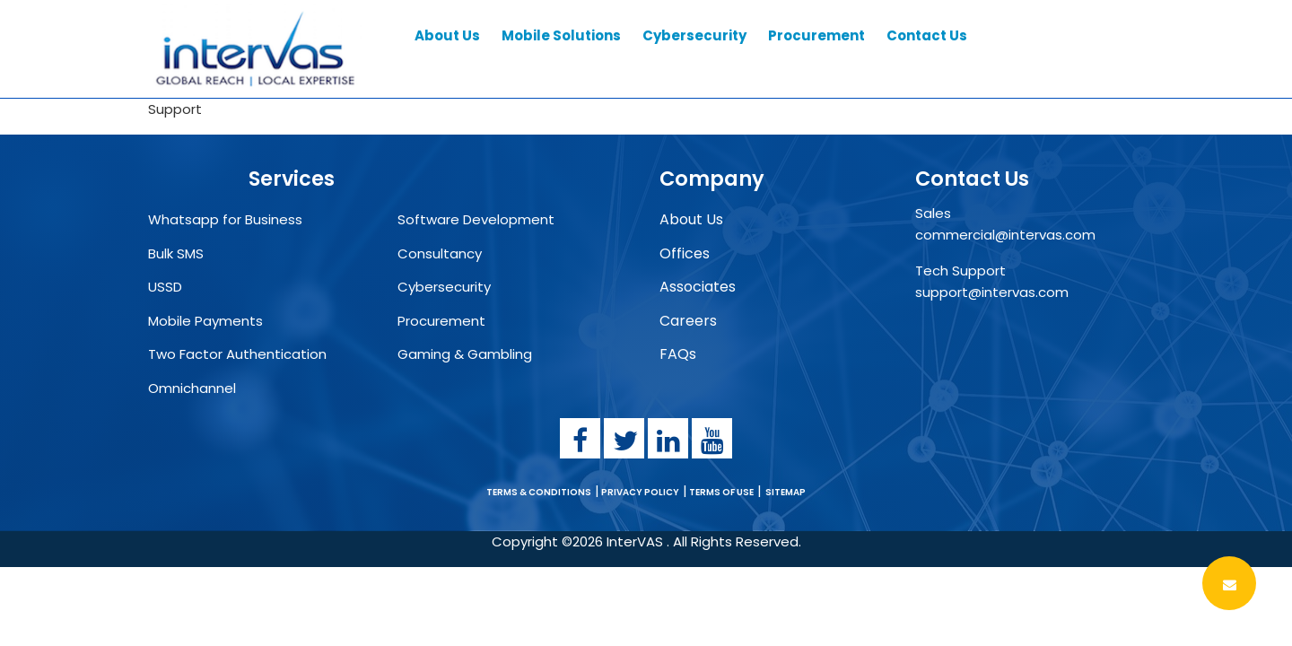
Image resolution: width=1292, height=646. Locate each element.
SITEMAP (785, 492)
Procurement (441, 320)
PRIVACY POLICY (639, 492)
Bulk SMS (176, 253)
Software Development (475, 219)
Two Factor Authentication (237, 354)
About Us (691, 219)
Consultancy (439, 253)
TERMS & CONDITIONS (538, 492)
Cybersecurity (444, 286)
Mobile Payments (205, 320)
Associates (697, 286)
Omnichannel (192, 388)
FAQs (677, 354)
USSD (165, 286)
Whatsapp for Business (225, 219)
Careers (688, 320)
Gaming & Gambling (464, 354)
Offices (684, 253)
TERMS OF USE (720, 492)
